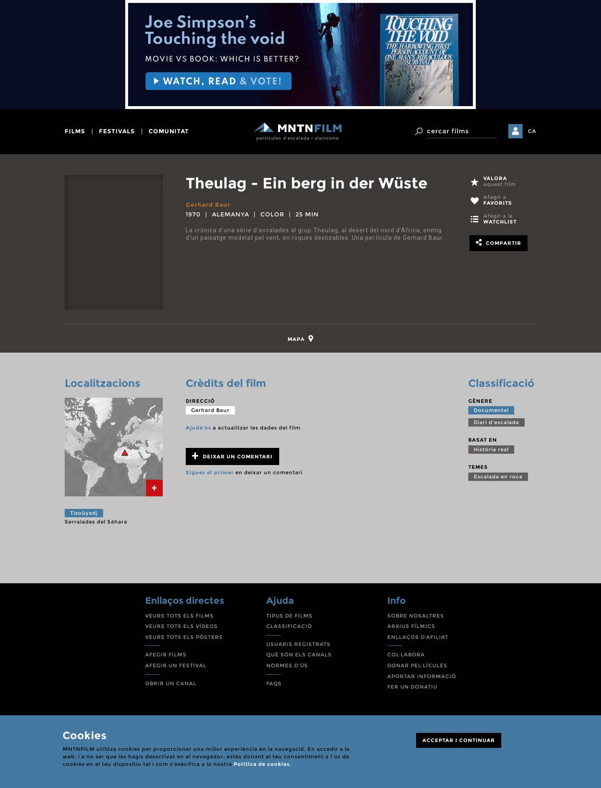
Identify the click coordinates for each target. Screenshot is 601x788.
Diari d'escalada (496, 422)
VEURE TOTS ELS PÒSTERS (184, 637)
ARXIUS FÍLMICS (411, 626)
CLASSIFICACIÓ (289, 626)
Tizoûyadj (84, 513)
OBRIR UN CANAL (171, 683)
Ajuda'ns (198, 428)
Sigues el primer (210, 472)
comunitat (169, 131)
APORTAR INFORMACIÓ (421, 676)
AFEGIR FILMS (166, 654)
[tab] (300, 338)
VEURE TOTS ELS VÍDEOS (181, 626)
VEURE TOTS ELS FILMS (179, 616)
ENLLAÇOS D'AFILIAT (417, 637)
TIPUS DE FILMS (289, 616)
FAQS (274, 683)
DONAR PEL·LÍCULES (417, 665)
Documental (491, 410)
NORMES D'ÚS (287, 665)
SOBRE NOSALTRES (415, 616)
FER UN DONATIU (412, 687)
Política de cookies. (262, 764)
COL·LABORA (406, 654)
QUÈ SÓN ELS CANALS (299, 654)
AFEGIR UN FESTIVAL (176, 665)
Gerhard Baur (208, 204)
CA (532, 131)
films (75, 131)
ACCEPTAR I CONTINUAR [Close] (458, 740)
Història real (491, 449)
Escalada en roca (498, 476)
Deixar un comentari (232, 456)
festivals (117, 131)
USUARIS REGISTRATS (298, 644)
